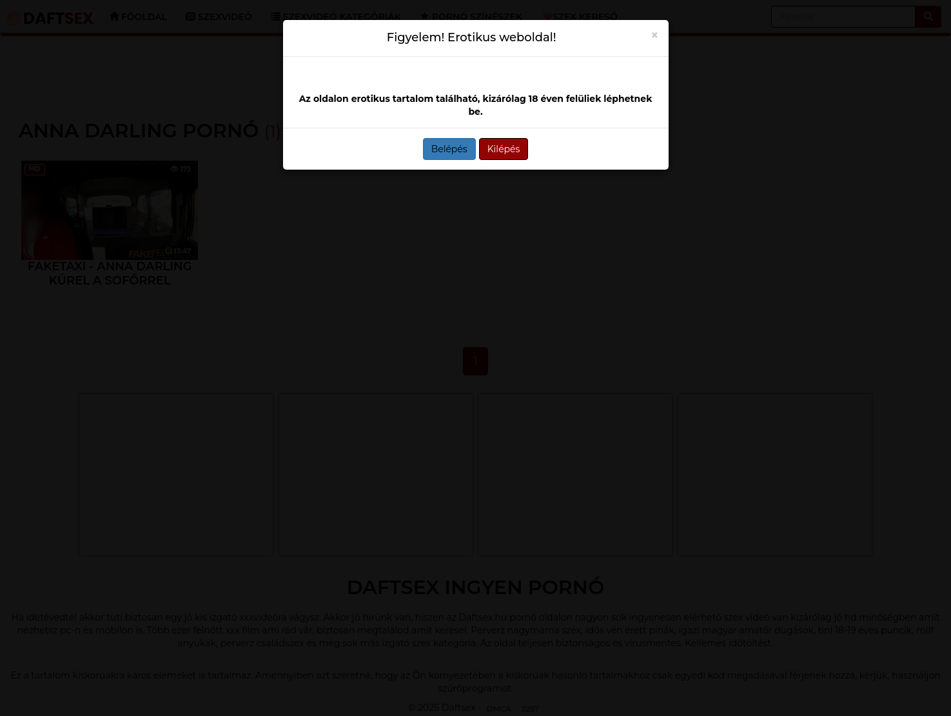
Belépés (449, 149)
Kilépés (503, 149)
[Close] (655, 35)
